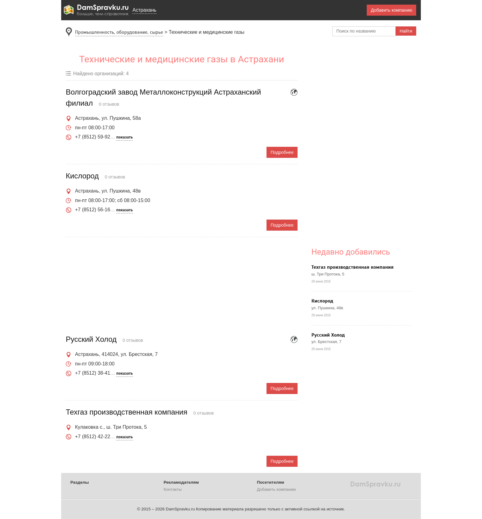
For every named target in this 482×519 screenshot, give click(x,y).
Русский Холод (328, 335)
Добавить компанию (391, 10)
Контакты (173, 489)
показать (124, 137)
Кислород (322, 301)
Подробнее (282, 152)
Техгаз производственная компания (352, 267)
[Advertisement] (182, 286)
